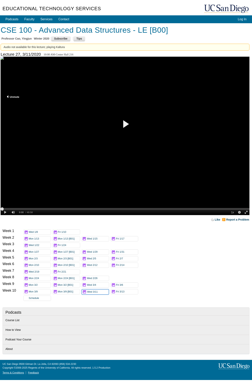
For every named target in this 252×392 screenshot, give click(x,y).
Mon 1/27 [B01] (69, 252)
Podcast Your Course (19, 339)
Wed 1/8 (40, 232)
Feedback (33, 372)
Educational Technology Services (52, 8)
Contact (63, 19)
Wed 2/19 (40, 271)
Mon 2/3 (40, 258)
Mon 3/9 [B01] (69, 291)
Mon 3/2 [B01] (69, 285)
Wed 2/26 (98, 278)
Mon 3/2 (40, 285)
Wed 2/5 (98, 258)
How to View (13, 329)
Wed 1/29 (98, 252)
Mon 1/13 (40, 238)
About (9, 348)
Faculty (29, 19)
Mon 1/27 (40, 252)
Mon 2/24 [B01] (69, 278)
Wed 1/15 (98, 238)
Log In (242, 19)
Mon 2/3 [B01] (69, 258)
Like (217, 219)
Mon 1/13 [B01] (69, 238)
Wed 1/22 (40, 245)
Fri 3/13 (127, 291)
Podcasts (12, 19)
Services (46, 19)
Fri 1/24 (69, 245)
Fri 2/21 (69, 271)
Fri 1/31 (127, 252)
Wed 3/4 (98, 285)
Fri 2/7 (127, 258)
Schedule (34, 298)
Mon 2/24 (40, 278)
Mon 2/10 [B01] (69, 265)
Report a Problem (237, 219)
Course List (12, 320)
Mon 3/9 (40, 291)
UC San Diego (226, 9)
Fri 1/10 (69, 232)
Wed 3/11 (98, 291)
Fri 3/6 (127, 285)
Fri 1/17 (127, 238)
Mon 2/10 (40, 265)
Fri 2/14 (127, 265)
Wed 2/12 (98, 265)
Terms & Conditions (13, 372)
